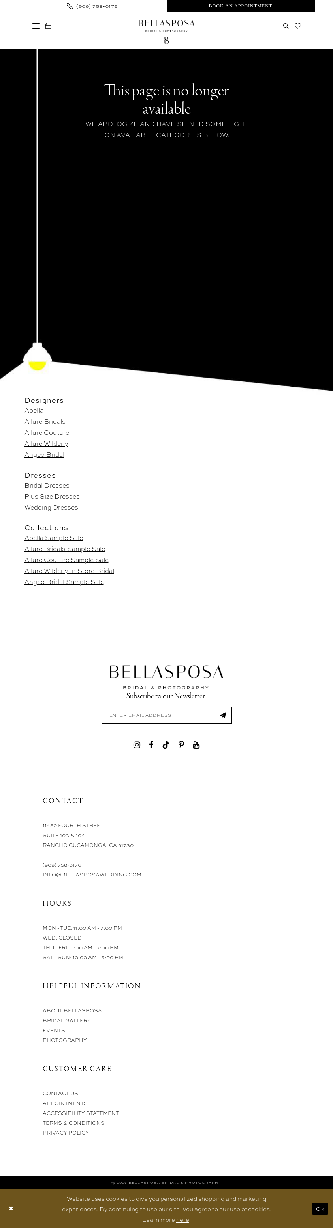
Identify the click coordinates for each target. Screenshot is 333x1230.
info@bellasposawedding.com (92, 876)
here (182, 1221)
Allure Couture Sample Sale (66, 559)
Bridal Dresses (47, 484)
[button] (35, 26)
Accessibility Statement (81, 1114)
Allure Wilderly (46, 443)
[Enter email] (167, 716)
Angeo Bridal (44, 454)
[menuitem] (93, 6)
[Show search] (286, 26)
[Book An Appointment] (241, 6)
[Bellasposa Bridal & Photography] (166, 26)
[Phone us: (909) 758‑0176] (93, 6)
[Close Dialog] (12, 1210)
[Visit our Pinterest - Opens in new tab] (181, 746)
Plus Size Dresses (52, 496)
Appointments (65, 1104)
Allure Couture (46, 432)
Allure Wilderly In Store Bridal (69, 570)
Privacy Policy (66, 1134)
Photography (65, 1041)
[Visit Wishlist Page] (298, 26)
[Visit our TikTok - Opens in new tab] (166, 746)
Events (54, 1031)
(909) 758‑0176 (62, 866)
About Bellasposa (72, 1012)
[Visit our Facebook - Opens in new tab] (151, 746)
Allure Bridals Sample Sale (64, 548)
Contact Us (60, 1094)
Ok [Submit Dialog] (319, 1210)
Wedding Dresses (51, 507)
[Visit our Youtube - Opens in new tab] (196, 746)
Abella (33, 410)
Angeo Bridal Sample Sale (64, 581)
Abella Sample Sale (53, 537)
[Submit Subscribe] (222, 716)
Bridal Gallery (67, 1021)
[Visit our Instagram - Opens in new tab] (137, 746)
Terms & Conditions (74, 1124)
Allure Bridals (45, 421)
